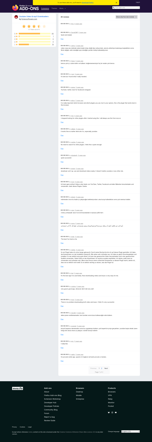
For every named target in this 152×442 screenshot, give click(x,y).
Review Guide (49, 420)
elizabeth (74, 155)
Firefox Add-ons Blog (52, 395)
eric (72, 341)
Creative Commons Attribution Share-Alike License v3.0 (77, 432)
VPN (110, 395)
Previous (93, 368)
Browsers (112, 392)
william (73, 129)
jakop (73, 100)
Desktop (79, 392)
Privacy (14, 427)
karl (72, 273)
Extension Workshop (52, 399)
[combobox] (126, 7)
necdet (73, 313)
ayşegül (73, 326)
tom (72, 116)
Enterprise (80, 399)
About (46, 392)
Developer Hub (50, 403)
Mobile (79, 395)
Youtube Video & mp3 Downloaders (34, 16)
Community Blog (50, 410)
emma (73, 87)
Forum (46, 413)
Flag (62, 39)
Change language (113, 431)
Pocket (111, 406)
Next (106, 368)
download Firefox (87, 2)
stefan (73, 250)
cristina (73, 286)
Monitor (111, 403)
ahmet (73, 197)
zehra (73, 46)
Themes (54, 8)
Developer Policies (51, 406)
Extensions (45, 8)
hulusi (73, 61)
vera (72, 210)
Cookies (22, 427)
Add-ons (48, 388)
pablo (73, 354)
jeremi (73, 168)
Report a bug (49, 417)
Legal (30, 427)
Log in (138, 2)
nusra (73, 223)
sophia (73, 142)
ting (72, 24)
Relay (110, 399)
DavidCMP (74, 32)
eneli (72, 236)
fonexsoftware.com (29, 19)
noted (30, 432)
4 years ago (78, 24)
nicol (72, 182)
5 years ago (82, 32)
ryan (72, 74)
